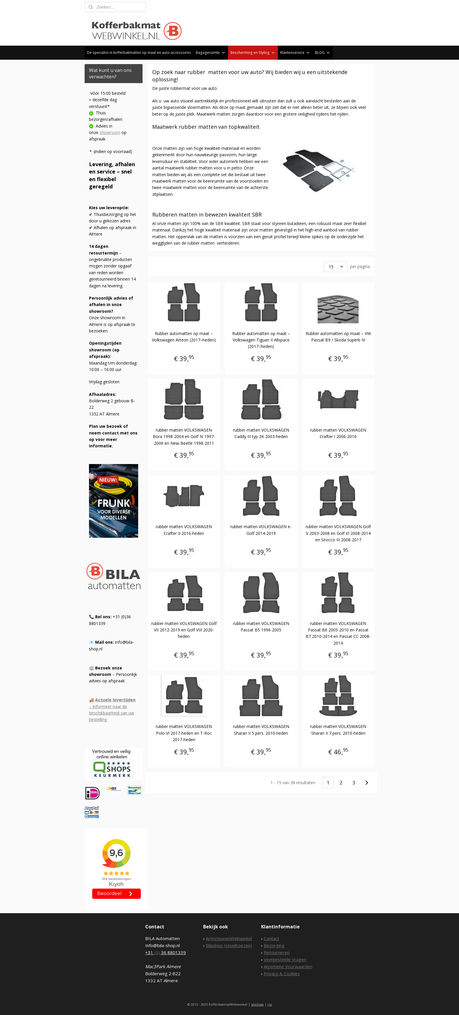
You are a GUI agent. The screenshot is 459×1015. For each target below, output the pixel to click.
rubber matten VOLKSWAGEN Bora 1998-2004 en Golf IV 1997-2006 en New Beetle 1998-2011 (184, 436)
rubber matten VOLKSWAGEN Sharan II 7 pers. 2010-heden (338, 730)
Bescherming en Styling (252, 52)
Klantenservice (295, 52)
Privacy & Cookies (282, 973)
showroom (110, 132)
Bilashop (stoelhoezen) (229, 945)
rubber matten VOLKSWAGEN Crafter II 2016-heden (184, 530)
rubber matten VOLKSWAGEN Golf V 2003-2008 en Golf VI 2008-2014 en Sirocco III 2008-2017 (338, 533)
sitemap (257, 1004)
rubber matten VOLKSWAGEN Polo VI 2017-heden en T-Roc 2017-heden (184, 733)
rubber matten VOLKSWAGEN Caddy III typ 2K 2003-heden (261, 433)
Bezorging (274, 945)
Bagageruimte (211, 52)
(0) (157, 952)
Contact (271, 938)
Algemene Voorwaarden (288, 966)
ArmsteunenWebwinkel (229, 938)
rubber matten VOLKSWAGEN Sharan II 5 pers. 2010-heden (261, 730)
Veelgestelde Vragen (285, 959)
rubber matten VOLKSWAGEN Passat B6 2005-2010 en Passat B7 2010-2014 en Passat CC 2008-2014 (338, 633)
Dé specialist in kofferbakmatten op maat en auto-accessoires (139, 52)
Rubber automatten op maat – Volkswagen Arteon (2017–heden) (184, 337)
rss (270, 1004)
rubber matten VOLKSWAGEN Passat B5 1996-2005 (261, 627)
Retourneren (277, 952)
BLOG (322, 52)
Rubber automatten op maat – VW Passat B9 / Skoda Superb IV (338, 337)
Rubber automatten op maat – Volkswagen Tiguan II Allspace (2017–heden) (261, 340)
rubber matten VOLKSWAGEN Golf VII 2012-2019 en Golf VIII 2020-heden (184, 630)
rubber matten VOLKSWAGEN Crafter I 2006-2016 (338, 433)
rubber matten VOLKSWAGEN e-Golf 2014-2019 (261, 530)
